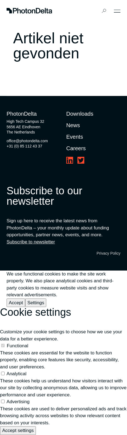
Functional (17, 345)
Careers (76, 148)
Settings (35, 302)
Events (74, 137)
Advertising (18, 401)
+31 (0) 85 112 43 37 (24, 146)
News (73, 125)
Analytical (17, 373)
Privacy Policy (108, 253)
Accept (16, 302)
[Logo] (29, 11)
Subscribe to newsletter (31, 241)
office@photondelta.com (27, 141)
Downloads (79, 114)
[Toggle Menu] (117, 11)
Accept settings (18, 430)
